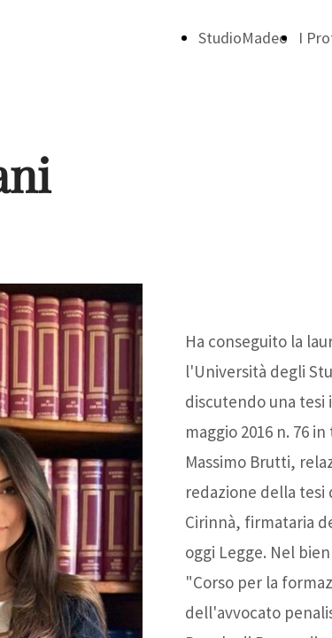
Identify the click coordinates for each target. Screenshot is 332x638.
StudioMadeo (243, 37)
